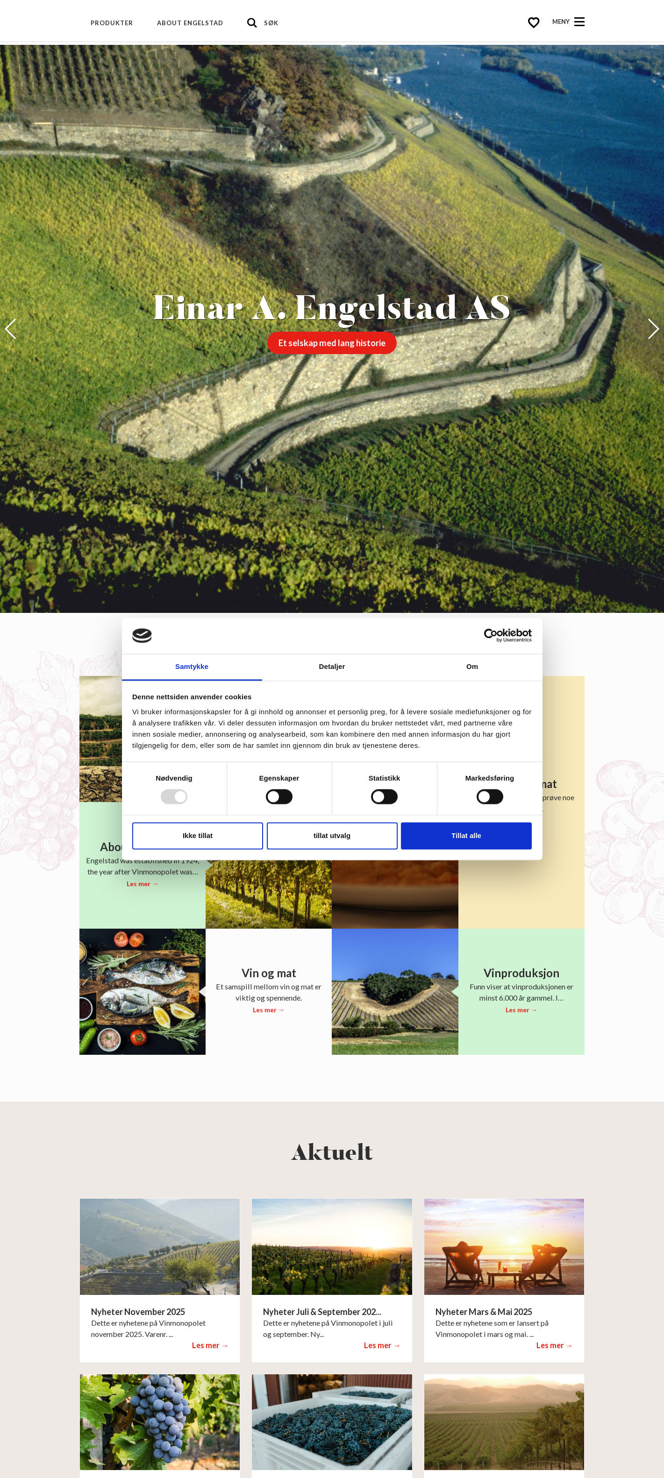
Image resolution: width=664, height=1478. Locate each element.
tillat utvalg (332, 835)
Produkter (112, 23)
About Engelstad (190, 23)
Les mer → (142, 884)
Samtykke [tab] (191, 666)
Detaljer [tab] (332, 666)
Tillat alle (466, 835)
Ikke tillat (198, 835)
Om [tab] (472, 666)
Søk (271, 23)
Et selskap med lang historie (332, 343)
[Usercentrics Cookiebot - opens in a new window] (491, 636)
